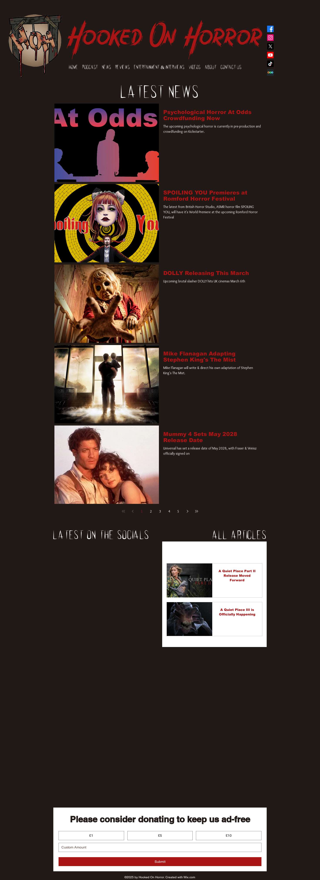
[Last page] (196, 511)
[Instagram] (270, 37)
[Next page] (187, 511)
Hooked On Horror (164, 31)
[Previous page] (132, 511)
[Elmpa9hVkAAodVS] (270, 72)
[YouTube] (270, 55)
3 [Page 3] (160, 511)
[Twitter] (270, 46)
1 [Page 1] (142, 511)
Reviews (213, 550)
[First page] (123, 511)
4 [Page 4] (169, 511)
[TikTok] (270, 63)
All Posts (173, 550)
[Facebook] (270, 29)
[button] (257, 550)
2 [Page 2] (151, 511)
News (193, 550)
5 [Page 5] (178, 511)
